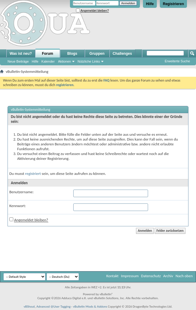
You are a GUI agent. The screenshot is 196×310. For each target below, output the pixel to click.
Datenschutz (151, 276)
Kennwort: (17, 205)
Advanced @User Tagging (53, 306)
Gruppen (97, 53)
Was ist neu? (21, 53)
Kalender (48, 61)
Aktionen (64, 61)
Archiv (168, 276)
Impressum (130, 276)
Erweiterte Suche (177, 61)
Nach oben (184, 276)
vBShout (29, 306)
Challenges (122, 53)
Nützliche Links (88, 61)
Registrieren (173, 4)
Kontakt (112, 276)
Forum (47, 53)
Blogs (72, 53)
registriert (33, 173)
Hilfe (150, 4)
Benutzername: (21, 192)
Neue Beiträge (18, 61)
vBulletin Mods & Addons (90, 306)
